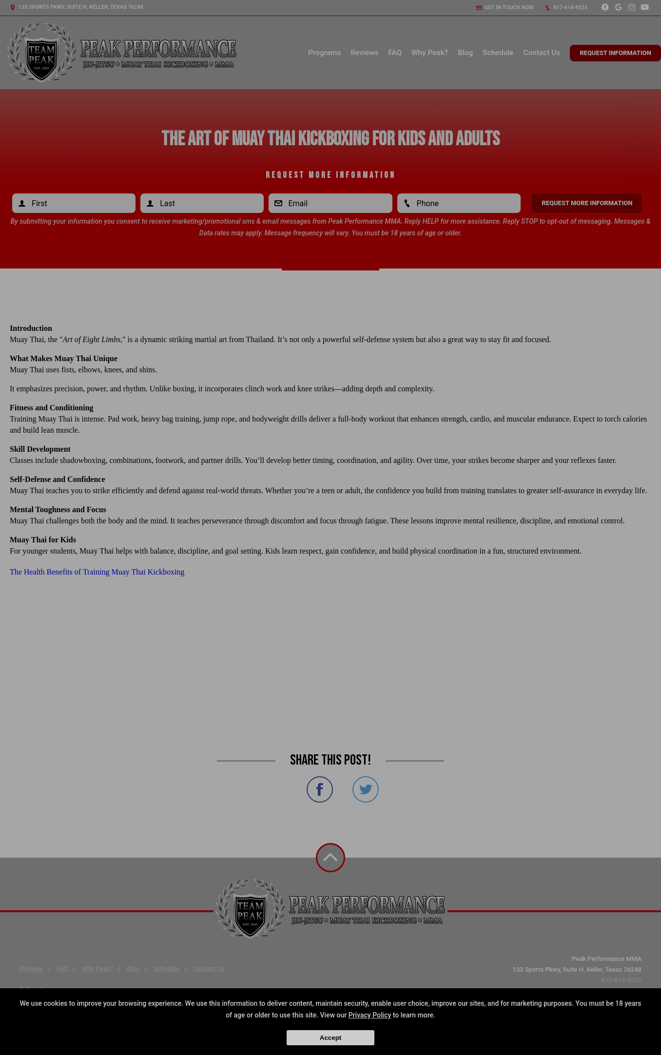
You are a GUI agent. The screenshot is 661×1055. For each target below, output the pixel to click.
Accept (330, 1037)
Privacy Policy (370, 1015)
